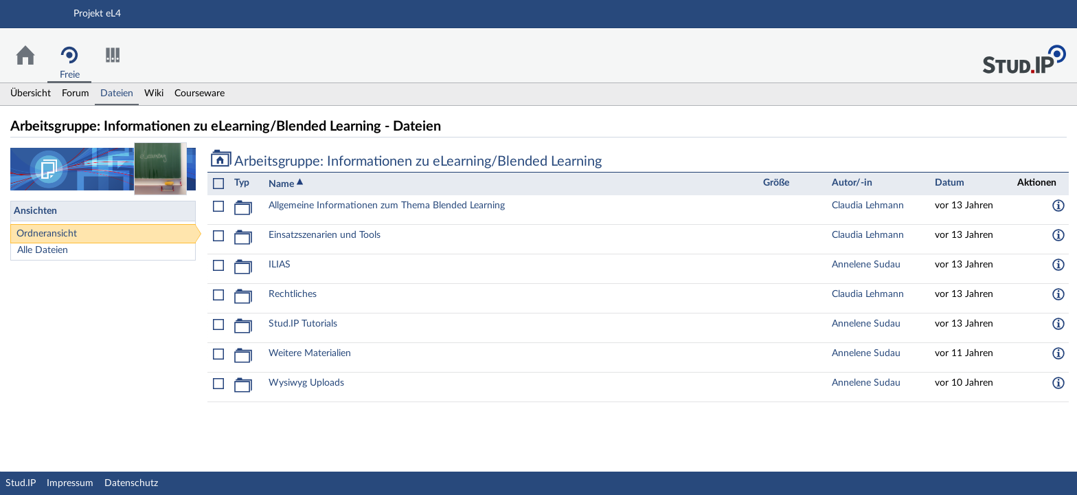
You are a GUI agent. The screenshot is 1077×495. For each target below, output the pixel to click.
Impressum (70, 483)
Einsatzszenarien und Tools (325, 235)
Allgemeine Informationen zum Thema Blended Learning (387, 205)
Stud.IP (20, 483)
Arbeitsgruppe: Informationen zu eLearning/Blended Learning (406, 161)
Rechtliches (293, 294)
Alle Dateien (42, 250)
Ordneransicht (46, 234)
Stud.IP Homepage (1024, 55)
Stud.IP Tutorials (303, 324)
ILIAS (280, 265)
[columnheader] (248, 183)
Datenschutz (131, 483)
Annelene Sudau (866, 265)
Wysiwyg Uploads (306, 383)
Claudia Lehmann (868, 205)
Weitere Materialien (310, 353)
